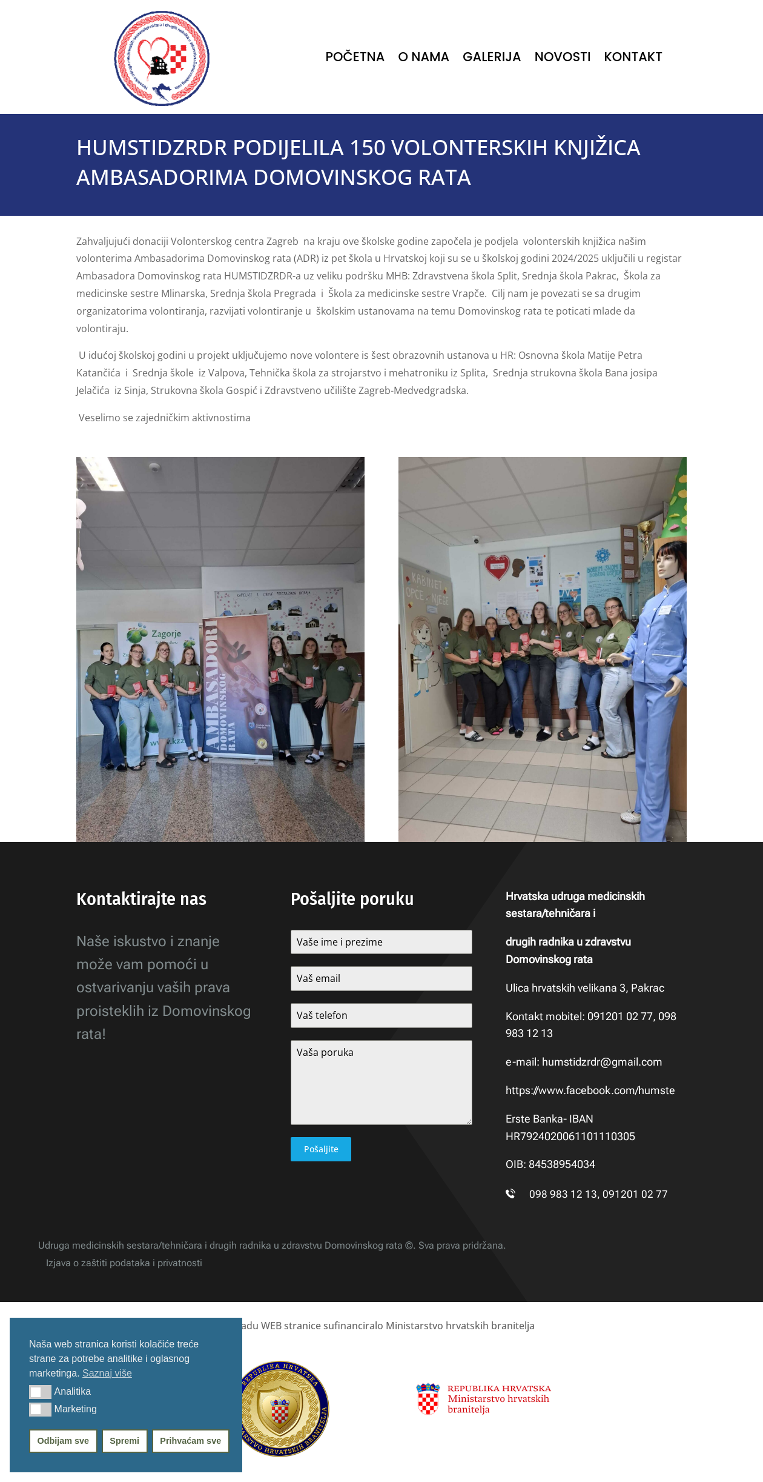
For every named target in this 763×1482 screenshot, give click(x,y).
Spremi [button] (124, 1441)
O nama (423, 59)
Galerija (492, 59)
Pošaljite (321, 1149)
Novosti (563, 59)
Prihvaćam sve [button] (190, 1441)
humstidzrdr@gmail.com (602, 1061)
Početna (355, 59)
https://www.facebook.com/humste (590, 1090)
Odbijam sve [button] (64, 1441)
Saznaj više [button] (107, 1373)
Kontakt (633, 59)
